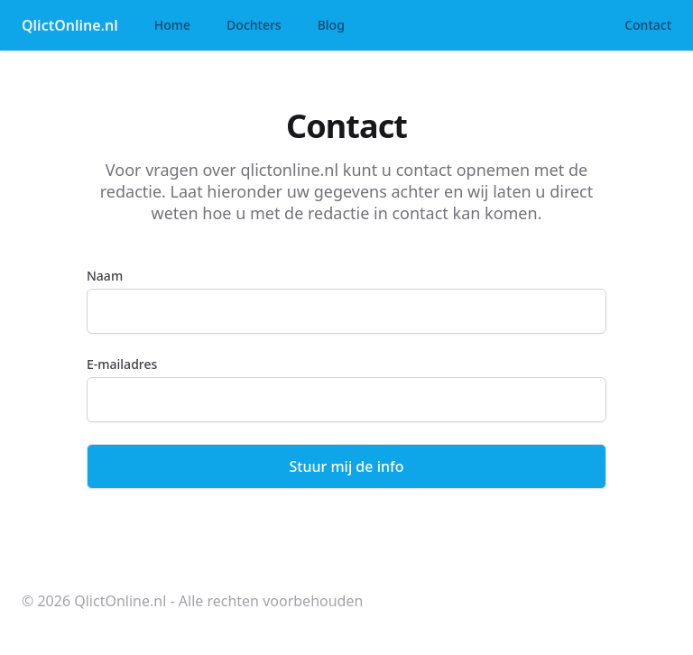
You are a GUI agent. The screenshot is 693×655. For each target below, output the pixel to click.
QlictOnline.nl (70, 25)
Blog (331, 24)
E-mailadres (122, 364)
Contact (647, 24)
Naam (105, 275)
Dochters (254, 24)
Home (172, 24)
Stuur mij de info (347, 466)
